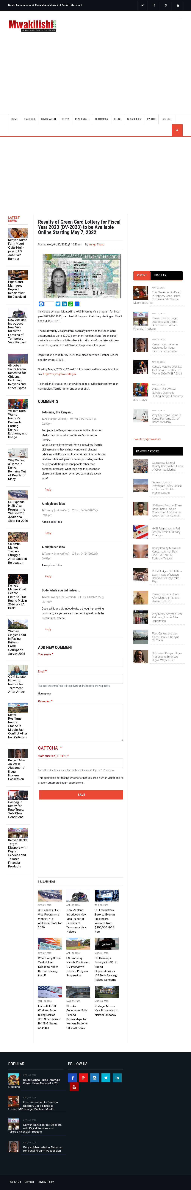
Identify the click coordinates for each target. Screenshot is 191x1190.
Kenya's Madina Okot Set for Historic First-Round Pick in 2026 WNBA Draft (17, 597)
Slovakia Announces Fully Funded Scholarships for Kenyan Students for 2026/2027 (77, 1017)
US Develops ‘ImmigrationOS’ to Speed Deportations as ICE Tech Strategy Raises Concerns (106, 968)
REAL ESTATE (82, 119)
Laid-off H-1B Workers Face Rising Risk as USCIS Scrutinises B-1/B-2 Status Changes (49, 1017)
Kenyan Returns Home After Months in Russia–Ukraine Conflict (166, 598)
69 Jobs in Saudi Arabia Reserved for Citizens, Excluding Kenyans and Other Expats (17, 377)
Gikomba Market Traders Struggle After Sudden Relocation (17, 553)
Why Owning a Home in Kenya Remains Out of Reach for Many (17, 469)
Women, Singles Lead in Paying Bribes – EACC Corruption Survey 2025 (17, 642)
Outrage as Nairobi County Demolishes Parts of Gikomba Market (167, 466)
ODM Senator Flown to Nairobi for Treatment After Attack (17, 684)
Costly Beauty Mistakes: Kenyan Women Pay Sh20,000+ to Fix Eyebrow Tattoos (166, 553)
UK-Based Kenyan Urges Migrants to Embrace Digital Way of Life (167, 657)
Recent (142, 275)
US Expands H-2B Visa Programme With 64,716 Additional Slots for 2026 (18, 511)
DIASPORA (29, 119)
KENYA (65, 119)
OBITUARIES (101, 119)
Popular (160, 275)
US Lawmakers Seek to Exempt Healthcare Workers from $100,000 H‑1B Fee (105, 920)
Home (14, 119)
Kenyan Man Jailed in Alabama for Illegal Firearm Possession (17, 769)
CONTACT (167, 119)
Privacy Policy (46, 1181)
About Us (15, 1181)
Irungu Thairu (96, 244)
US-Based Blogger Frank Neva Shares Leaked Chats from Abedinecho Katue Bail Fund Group (167, 510)
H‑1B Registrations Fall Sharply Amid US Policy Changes (166, 532)
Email (41, 671)
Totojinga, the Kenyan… (57, 412)
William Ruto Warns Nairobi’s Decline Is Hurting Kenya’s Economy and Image (17, 424)
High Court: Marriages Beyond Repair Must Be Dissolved (17, 289)
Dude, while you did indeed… (61, 590)
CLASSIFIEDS (134, 119)
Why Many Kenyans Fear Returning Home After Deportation (167, 617)
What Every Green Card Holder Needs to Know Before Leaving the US (49, 966)
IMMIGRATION (48, 119)
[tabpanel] (158, 351)
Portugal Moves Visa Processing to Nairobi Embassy (106, 1010)
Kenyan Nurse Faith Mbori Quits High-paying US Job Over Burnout (17, 249)
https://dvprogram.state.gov (59, 374)
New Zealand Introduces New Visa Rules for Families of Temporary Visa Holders (17, 331)
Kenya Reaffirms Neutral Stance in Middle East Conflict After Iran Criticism (17, 726)
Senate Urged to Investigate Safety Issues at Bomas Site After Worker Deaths (167, 487)
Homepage (44, 693)
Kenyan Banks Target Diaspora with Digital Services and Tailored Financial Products (17, 853)
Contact (29, 1181)
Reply (48, 489)
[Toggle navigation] (179, 17)
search (177, 130)
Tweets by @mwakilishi (147, 439)
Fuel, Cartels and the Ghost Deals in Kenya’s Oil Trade (165, 637)
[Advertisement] (100, 72)
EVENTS (151, 119)
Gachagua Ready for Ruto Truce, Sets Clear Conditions (16, 809)
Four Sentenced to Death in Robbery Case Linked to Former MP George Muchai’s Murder (157, 297)
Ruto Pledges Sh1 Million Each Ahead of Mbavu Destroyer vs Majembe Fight (167, 576)
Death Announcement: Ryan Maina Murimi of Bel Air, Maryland (45, 5)
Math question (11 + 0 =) (52, 755)
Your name (44, 654)
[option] (50, 3)
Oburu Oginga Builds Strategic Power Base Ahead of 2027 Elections (34, 1083)
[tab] (142, 275)
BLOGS (117, 119)
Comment (44, 701)
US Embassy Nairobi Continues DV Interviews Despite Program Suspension (77, 966)
